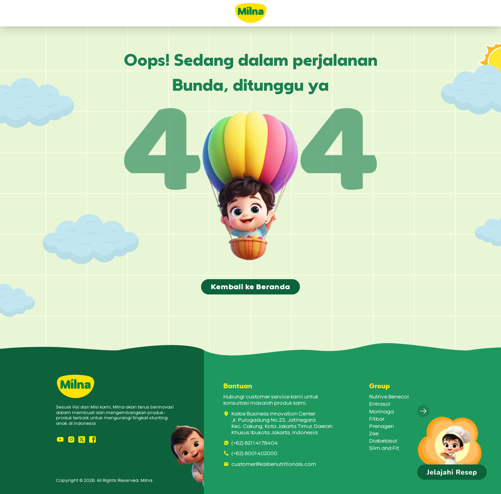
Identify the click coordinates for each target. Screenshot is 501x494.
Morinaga (381, 412)
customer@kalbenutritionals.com (269, 464)
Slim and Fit (384, 448)
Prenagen (381, 426)
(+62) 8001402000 (250, 453)
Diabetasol (383, 441)
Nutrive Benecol (389, 397)
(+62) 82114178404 (250, 443)
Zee (374, 434)
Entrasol (379, 404)
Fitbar (376, 419)
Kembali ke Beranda (250, 287)
